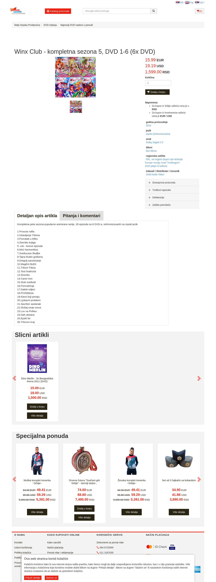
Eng (189, 2)
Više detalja (37, 415)
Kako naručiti (54, 542)
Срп (199, 2)
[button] (15, 378)
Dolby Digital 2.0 (154, 142)
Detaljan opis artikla (37, 215)
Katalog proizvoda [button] (58, 11)
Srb (179, 2)
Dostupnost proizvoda (161, 182)
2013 (148, 125)
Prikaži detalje (32, 577)
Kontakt (18, 542)
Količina (149, 77)
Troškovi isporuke (159, 190)
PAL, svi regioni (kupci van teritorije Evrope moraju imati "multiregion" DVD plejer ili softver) (164, 162)
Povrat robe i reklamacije (60, 552)
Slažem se (51, 577)
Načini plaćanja (55, 547)
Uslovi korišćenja (23, 547)
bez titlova (151, 150)
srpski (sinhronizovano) (158, 134)
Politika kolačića (22, 552)
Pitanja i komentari (81, 215)
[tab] (172, 182)
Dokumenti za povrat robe (110, 542)
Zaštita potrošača (159, 205)
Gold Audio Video (155, 174)
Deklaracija (156, 197)
